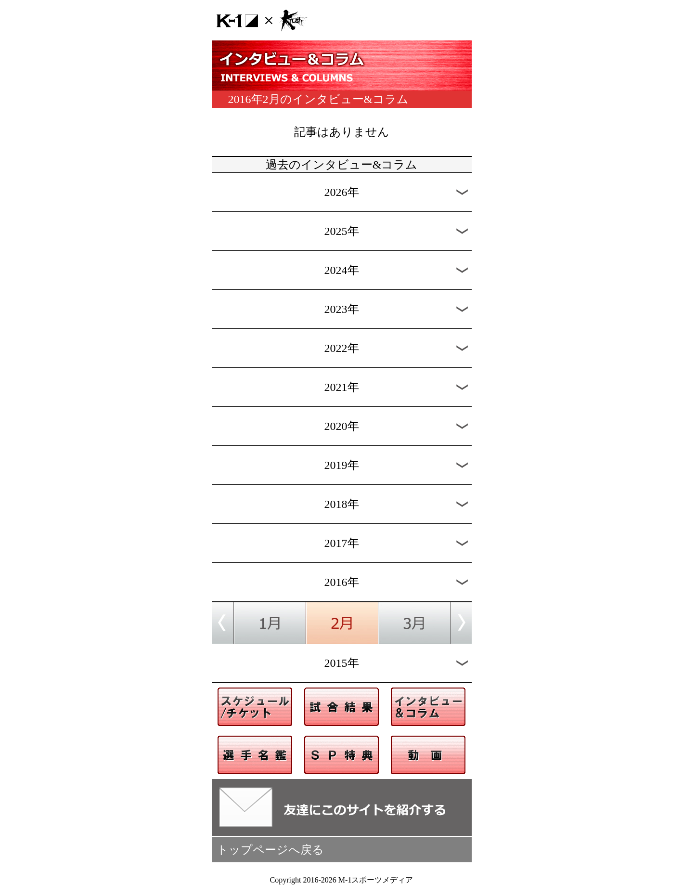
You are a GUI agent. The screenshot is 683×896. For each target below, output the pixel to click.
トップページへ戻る (270, 850)
